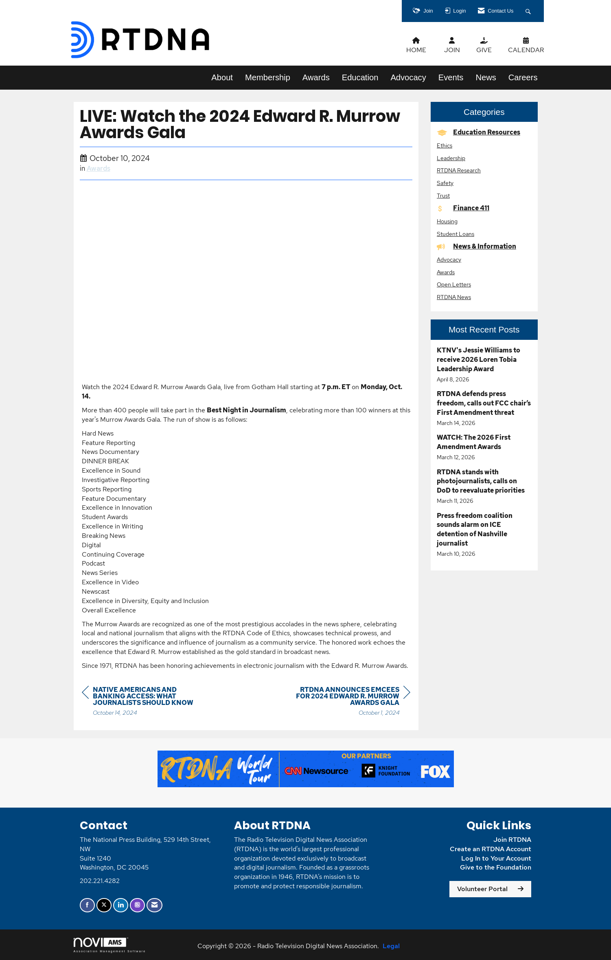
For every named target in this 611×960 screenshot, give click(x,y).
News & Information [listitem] (476, 246)
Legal (391, 946)
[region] (349, 702)
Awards (316, 77)
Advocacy (408, 77)
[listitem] (484, 364)
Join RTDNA (512, 839)
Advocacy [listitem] (449, 259)
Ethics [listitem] (444, 145)
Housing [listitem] (447, 221)
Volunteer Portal (482, 889)
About (222, 77)
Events (451, 77)
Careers (523, 77)
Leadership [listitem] (451, 158)
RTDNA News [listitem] (454, 297)
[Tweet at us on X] (104, 905)
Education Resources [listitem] (478, 132)
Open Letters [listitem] (454, 284)
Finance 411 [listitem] (463, 208)
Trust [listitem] (443, 195)
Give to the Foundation (495, 867)
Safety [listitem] (445, 183)
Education (360, 77)
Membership (267, 77)
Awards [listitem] (446, 272)
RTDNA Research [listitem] (459, 170)
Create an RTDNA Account (490, 849)
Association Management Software (110, 945)
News (485, 77)
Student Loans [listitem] (455, 234)
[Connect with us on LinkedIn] (120, 905)
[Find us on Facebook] (87, 905)
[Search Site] (529, 11)
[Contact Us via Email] (154, 905)
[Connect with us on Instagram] (137, 905)
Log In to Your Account (496, 858)
